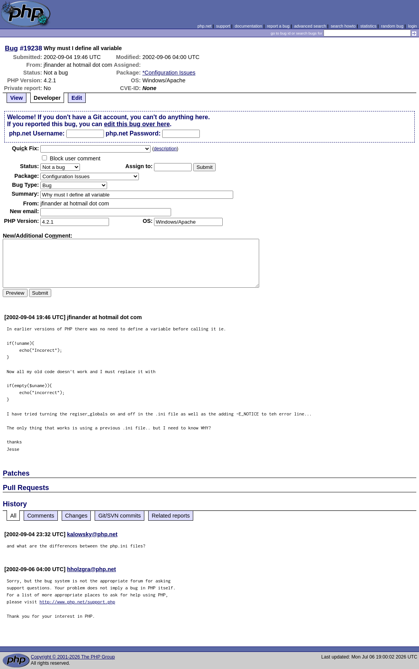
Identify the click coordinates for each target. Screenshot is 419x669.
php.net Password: (133, 133)
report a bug (278, 26)
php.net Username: (36, 133)
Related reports (171, 516)
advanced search (310, 26)
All (13, 516)
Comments (40, 516)
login (412, 26)
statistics (368, 26)
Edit (76, 98)
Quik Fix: (25, 148)
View (16, 98)
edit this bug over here (137, 124)
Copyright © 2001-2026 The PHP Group (73, 657)
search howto (343, 26)
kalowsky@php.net (92, 534)
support (223, 26)
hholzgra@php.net (91, 569)
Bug (11, 48)
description (165, 148)
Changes (76, 516)
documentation (248, 26)
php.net (204, 26)
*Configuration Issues (169, 73)
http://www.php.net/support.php (77, 601)
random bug (392, 26)
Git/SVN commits (119, 516)
